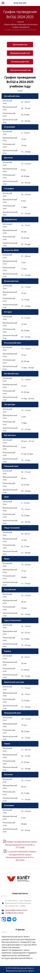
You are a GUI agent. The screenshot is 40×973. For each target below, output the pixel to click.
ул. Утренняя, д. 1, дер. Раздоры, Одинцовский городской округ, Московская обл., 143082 (18, 903)
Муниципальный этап (20, 53)
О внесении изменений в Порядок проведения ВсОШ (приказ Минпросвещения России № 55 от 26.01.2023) (21, 855)
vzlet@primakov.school (14, 913)
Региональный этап (20, 61)
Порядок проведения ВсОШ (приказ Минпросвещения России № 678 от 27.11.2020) (21, 845)
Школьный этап (20, 44)
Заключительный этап (20, 70)
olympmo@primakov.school (16, 910)
